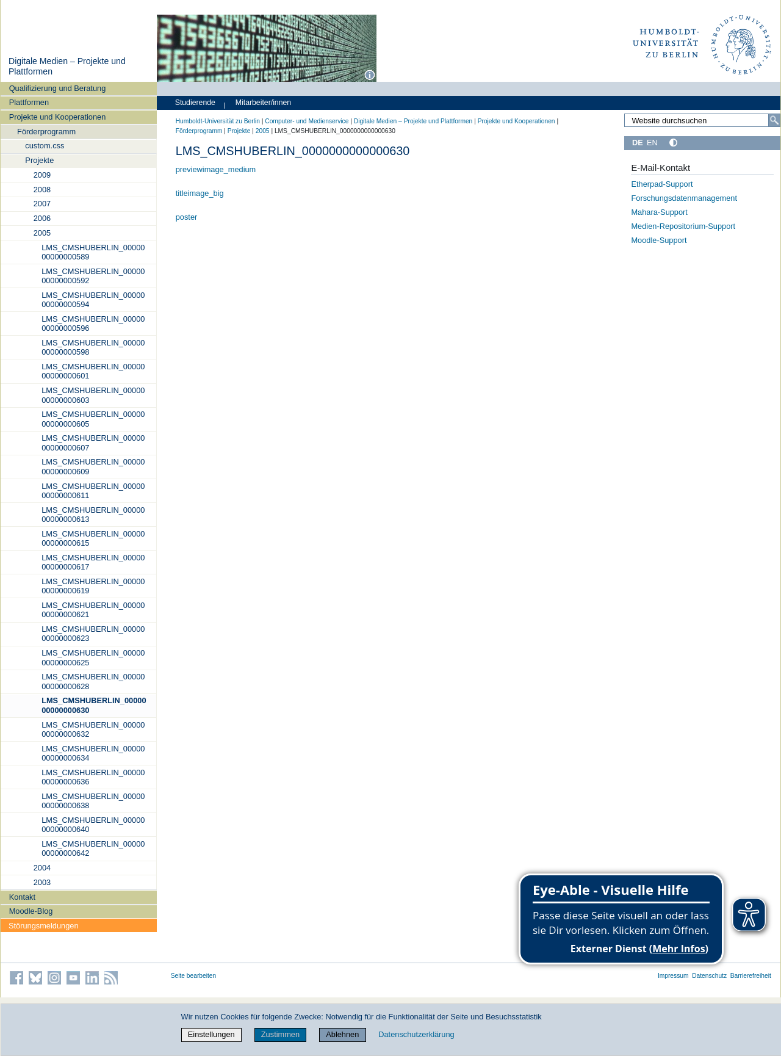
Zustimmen (280, 1034)
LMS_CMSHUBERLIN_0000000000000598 (93, 347)
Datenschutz (709, 975)
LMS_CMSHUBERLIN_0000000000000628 (93, 681)
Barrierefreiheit (750, 975)
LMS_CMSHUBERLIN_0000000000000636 (93, 777)
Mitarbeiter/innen (263, 102)
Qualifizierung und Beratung (57, 88)
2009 (42, 174)
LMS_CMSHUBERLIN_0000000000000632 (93, 729)
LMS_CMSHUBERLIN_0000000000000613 (93, 514)
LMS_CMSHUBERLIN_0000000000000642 (93, 848)
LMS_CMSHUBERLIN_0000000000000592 (93, 276)
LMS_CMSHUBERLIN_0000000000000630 (93, 705)
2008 (42, 189)
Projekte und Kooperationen (57, 116)
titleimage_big (200, 193)
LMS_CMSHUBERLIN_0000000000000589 (93, 252)
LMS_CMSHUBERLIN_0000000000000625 (93, 657)
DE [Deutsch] (637, 142)
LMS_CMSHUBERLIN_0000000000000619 (93, 586)
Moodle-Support (658, 240)
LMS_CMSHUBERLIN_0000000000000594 (93, 300)
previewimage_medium (216, 169)
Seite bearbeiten (194, 975)
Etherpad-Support (662, 184)
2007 (42, 203)
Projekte (39, 160)
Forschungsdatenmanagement (684, 198)
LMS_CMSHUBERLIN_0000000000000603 (93, 395)
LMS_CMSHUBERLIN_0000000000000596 (93, 323)
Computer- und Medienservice (306, 121)
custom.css (44, 145)
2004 (42, 867)
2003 (42, 882)
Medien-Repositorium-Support (683, 226)
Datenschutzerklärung (416, 1034)
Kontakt (22, 897)
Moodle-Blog (31, 911)
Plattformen (29, 102)
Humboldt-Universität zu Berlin (218, 121)
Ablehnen (342, 1034)
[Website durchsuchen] (702, 120)
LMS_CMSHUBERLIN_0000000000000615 (93, 538)
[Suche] (774, 120)
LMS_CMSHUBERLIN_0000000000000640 (93, 825)
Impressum (673, 975)
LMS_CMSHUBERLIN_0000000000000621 (93, 610)
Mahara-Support (659, 212)
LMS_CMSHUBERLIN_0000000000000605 (93, 419)
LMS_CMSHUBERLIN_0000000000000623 (93, 633)
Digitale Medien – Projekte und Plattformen (413, 121)
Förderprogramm (46, 131)
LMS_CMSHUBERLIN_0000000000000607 (93, 442)
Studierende (195, 102)
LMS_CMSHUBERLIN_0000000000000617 (93, 562)
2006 (42, 218)
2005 (42, 232)
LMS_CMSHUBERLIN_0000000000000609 (93, 466)
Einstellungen (211, 1034)
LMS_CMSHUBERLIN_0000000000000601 (93, 371)
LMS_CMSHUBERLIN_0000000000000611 (93, 491)
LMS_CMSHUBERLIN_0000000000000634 (93, 753)
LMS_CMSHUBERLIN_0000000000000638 (93, 801)
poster (187, 217)
